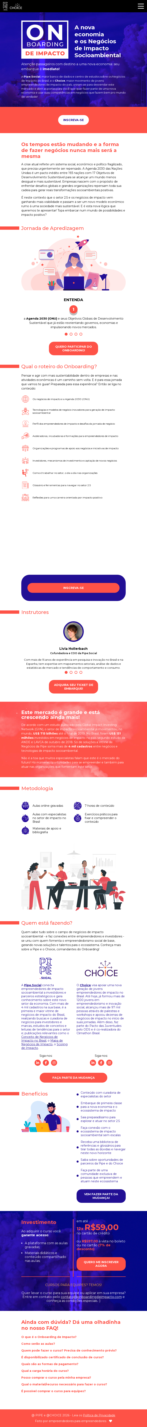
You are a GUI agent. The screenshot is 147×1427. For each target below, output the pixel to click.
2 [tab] (71, 334)
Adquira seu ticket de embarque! (73, 686)
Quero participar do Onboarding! (73, 348)
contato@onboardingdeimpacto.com (91, 1297)
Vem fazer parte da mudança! (101, 1196)
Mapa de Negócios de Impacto (42, 1042)
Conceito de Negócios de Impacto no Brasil (39, 1038)
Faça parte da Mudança (73, 1078)
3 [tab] (76, 334)
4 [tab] (80, 334)
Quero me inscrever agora (101, 1264)
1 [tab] (66, 334)
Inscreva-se (73, 120)
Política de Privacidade (99, 1415)
